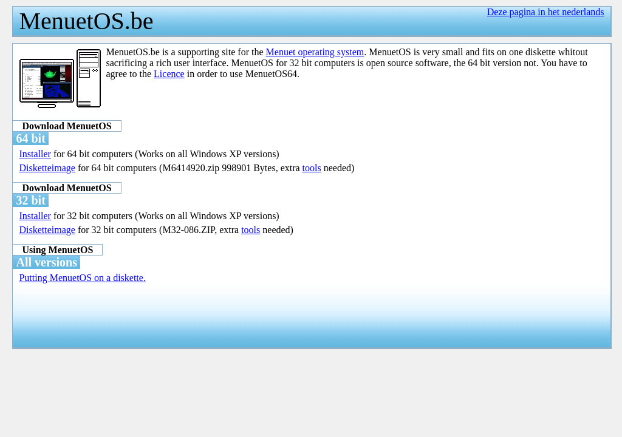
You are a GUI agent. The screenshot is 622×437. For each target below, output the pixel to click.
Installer (34, 154)
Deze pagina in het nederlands (545, 12)
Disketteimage (47, 168)
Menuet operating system (315, 52)
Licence (169, 74)
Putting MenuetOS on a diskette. (82, 278)
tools (311, 168)
